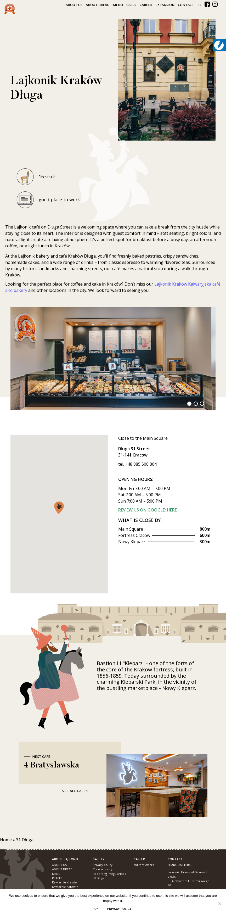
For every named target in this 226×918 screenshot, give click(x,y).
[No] (219, 903)
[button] (59, 507)
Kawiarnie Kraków (64, 882)
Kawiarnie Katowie (65, 887)
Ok (96, 909)
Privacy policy (119, 909)
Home (6, 840)
